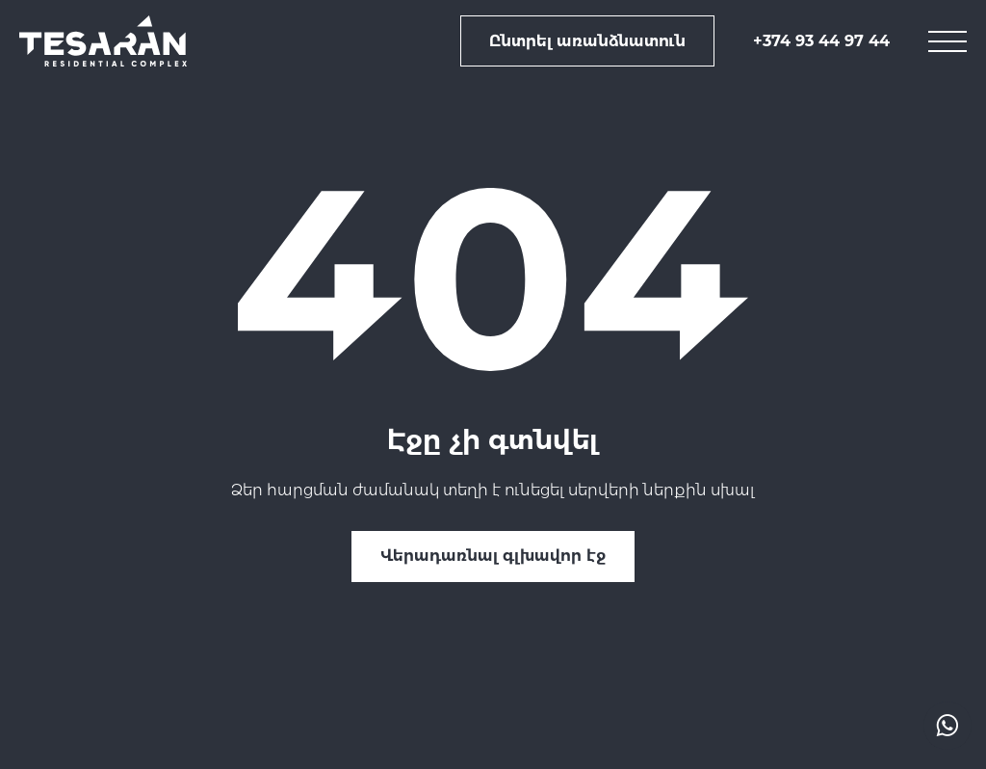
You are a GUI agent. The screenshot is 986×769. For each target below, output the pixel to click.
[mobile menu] (947, 41)
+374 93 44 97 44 (821, 41)
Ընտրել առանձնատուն (587, 41)
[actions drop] (947, 726)
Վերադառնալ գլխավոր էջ (493, 555)
